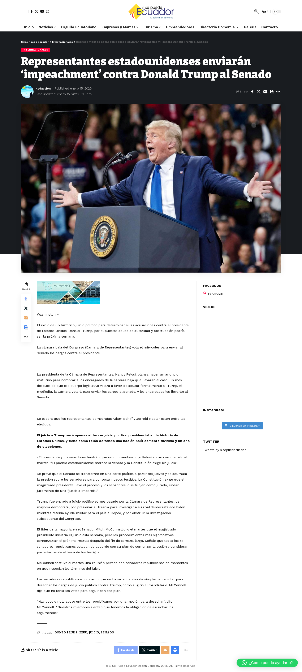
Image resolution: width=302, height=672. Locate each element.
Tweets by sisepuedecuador (225, 448)
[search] (256, 11)
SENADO (108, 632)
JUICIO (94, 632)
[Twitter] (36, 11)
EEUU (84, 632)
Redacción (44, 89)
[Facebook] (32, 11)
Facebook (215, 292)
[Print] (272, 91)
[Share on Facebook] (252, 91)
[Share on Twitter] (259, 91)
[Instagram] (47, 11)
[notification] (250, 11)
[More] (278, 91)
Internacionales (36, 49)
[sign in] (24, 11)
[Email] (265, 91)
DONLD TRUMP (66, 632)
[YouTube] (42, 11)
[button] (267, 663)
